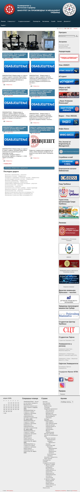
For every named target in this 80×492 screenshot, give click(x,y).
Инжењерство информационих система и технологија (51, 475)
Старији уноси (6, 163)
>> (70, 28)
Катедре (46, 419)
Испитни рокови (63, 46)
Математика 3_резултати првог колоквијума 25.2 (18, 195)
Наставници (45, 21)
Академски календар (65, 47)
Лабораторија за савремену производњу (51, 428)
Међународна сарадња (51, 440)
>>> (3, 82)
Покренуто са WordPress (60, 490)
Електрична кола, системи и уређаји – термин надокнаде (21, 187)
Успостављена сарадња (51, 454)
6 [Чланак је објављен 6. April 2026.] (4, 405)
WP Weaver (74, 490)
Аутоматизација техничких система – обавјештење (19, 179)
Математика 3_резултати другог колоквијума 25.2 (19, 193)
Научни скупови (50, 438)
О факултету (11, 22)
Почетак (3, 21)
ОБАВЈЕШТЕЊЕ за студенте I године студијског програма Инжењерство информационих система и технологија (42, 55)
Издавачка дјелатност (51, 409)
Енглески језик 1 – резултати (13, 186)
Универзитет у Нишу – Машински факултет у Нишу (68, 359)
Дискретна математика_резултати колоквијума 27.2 (19, 192)
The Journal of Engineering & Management (50, 412)
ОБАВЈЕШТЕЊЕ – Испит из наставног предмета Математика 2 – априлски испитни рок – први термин (14, 55)
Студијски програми (23, 22)
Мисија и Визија (49, 433)
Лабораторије (48, 420)
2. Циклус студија (49, 479)
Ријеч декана (48, 458)
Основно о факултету (50, 457)
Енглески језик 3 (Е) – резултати (14, 184)
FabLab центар (50, 425)
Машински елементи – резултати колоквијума (18, 189)
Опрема (48, 444)
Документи (67, 22)
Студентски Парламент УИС (67, 340)
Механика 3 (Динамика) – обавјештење (16, 180)
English (3, 26)
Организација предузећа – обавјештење (16, 182)
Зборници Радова (51, 414)
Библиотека (47, 406)
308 (65, 28)
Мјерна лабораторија (50, 431)
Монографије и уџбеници (50, 416)
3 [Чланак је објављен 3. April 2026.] (13, 403)
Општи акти (46, 487)
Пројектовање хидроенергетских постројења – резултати (21, 183)
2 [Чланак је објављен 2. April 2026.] (11, 403)
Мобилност (52, 442)
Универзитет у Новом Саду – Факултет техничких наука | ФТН (68, 354)
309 (68, 28)
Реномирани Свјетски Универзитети (65, 367)
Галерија (47, 407)
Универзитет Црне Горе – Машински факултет (66, 349)
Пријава (75, 28)
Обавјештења (9, 84)
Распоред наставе (64, 45)
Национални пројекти (52, 452)
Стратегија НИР (50, 445)
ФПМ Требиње (10, 490)
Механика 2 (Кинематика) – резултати (15, 174)
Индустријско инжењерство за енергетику (51, 470)
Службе (53, 21)
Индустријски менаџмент (50, 466)
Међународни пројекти (53, 449)
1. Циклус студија (49, 464)
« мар (4, 413)
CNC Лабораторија (51, 423)
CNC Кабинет (50, 422)
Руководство (36, 21)
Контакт (60, 21)
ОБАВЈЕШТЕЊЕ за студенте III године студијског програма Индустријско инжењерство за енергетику (14, 128)
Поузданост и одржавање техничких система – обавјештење (22, 177)
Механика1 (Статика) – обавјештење (15, 176)
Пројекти (49, 447)
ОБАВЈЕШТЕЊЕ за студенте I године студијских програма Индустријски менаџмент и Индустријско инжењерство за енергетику (41, 93)
